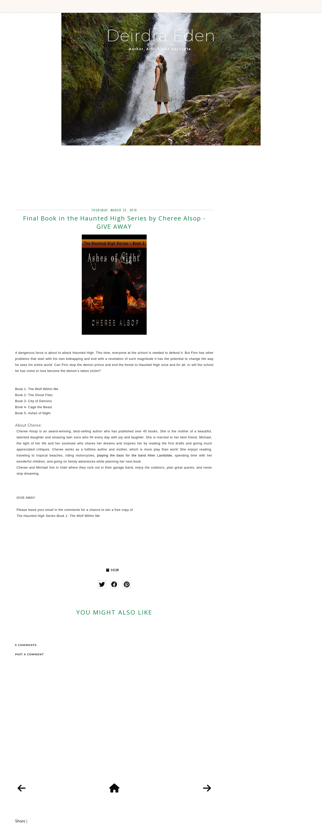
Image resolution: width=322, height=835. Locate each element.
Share (20, 821)
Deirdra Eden (161, 35)
